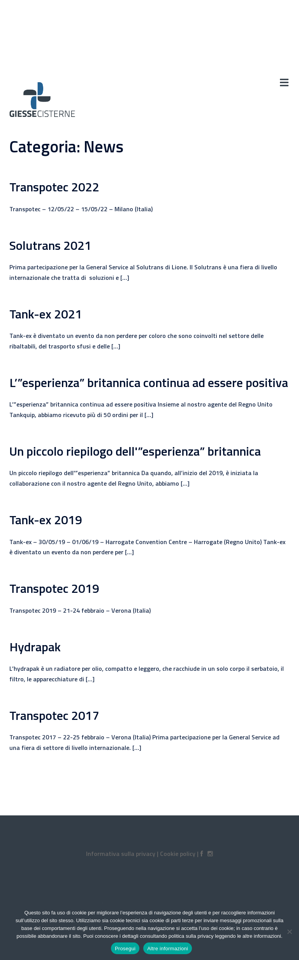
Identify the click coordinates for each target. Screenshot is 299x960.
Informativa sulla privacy (120, 853)
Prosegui (125, 948)
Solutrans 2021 (50, 245)
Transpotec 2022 (54, 186)
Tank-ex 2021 (45, 313)
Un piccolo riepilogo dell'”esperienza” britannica (135, 451)
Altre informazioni (167, 948)
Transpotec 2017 (54, 715)
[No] (289, 931)
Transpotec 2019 (54, 588)
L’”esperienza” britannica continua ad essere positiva (148, 382)
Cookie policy (177, 853)
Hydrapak (35, 646)
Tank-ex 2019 (45, 519)
